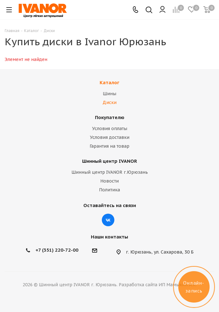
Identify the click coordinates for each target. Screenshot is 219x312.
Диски (109, 102)
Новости (109, 181)
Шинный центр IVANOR (109, 161)
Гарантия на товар (109, 146)
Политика (109, 190)
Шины (109, 93)
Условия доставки (109, 137)
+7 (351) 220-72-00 (56, 250)
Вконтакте (108, 220)
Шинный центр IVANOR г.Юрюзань (109, 172)
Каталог (109, 82)
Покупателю (109, 117)
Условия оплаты (109, 128)
